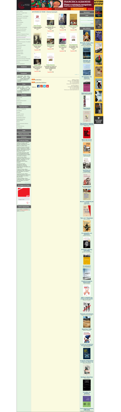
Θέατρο (19, 32)
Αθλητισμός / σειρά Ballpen (23, 16)
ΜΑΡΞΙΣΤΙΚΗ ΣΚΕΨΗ (22, 100)
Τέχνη (19, 62)
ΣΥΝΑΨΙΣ (20, 104)
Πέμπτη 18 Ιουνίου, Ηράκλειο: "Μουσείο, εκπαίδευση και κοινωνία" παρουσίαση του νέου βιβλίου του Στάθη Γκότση (23, 144)
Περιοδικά (23, 95)
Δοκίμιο (19, 25)
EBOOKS (90, 9)
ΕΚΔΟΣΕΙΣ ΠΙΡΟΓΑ (21, 117)
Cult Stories (20, 14)
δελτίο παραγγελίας (24, 210)
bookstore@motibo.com (74, 89)
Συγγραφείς (24, 73)
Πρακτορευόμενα (23, 106)
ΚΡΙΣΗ (19, 99)
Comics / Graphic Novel (22, 12)
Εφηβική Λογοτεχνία (22, 30)
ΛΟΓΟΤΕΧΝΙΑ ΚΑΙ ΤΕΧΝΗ (41, 9)
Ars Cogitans (20, 11)
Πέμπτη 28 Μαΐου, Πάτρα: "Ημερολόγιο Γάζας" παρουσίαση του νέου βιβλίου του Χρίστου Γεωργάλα (23, 180)
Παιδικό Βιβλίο (20, 53)
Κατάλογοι (24, 137)
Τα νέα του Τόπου (23, 140)
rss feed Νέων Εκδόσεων (40, 82)
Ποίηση (19, 55)
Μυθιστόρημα (20, 51)
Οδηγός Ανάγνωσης (23, 133)
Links (23, 130)
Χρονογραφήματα (21, 63)
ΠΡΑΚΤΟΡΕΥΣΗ (21, 126)
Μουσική (19, 48)
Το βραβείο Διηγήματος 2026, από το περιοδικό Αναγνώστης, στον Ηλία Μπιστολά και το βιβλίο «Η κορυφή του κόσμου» (23, 154)
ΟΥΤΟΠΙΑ (20, 102)
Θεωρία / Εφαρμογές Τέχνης (23, 34)
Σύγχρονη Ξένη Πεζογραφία (23, 60)
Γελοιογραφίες (20, 22)
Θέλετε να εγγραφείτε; (89, 26)
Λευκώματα (20, 43)
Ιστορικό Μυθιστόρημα (22, 35)
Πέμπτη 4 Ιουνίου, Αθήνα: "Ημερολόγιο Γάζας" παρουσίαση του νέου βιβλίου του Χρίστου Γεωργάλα (23, 171)
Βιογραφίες (20, 20)
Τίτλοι (23, 84)
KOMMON (20, 110)
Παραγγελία (50, 30)
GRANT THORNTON (22, 109)
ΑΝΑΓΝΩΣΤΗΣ (21, 115)
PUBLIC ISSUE (21, 114)
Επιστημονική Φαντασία (22, 27)
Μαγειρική (20, 46)
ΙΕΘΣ (19, 121)
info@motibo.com (75, 83)
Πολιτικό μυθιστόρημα (22, 56)
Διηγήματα (20, 23)
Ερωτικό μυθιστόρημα (22, 29)
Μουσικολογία (20, 50)
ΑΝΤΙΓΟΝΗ (20, 97)
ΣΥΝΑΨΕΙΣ (20, 127)
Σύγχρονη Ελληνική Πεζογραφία (24, 58)
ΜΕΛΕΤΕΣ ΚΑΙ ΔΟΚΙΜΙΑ (61, 9)
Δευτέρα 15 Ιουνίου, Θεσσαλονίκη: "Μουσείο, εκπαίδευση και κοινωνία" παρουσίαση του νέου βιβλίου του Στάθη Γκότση (23, 165)
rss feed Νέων (38, 79)
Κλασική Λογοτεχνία (22, 37)
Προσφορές (87, 12)
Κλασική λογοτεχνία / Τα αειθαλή (24, 41)
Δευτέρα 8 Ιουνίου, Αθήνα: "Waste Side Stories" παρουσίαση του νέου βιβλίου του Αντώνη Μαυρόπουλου (23, 175)
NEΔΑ (19, 112)
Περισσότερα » (28, 182)
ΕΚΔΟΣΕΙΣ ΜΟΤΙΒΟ (78, 9)
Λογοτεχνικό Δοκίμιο (22, 45)
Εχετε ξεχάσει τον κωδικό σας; (88, 24)
